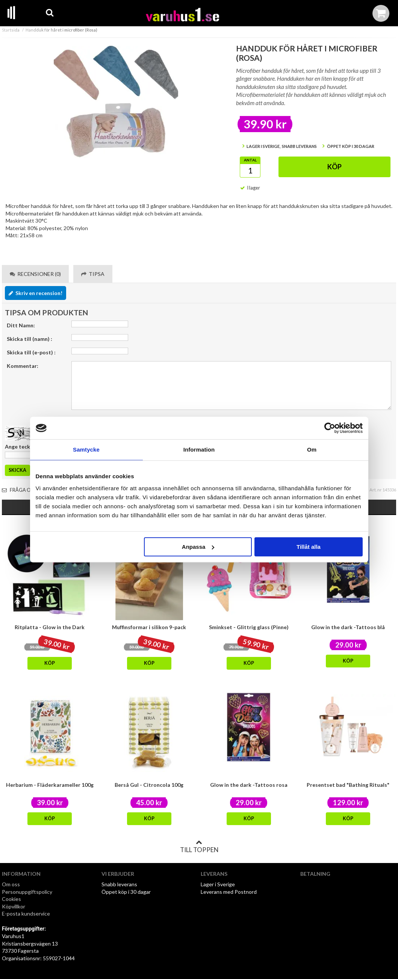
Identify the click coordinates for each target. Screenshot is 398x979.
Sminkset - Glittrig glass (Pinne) (249, 627)
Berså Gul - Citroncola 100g (149, 785)
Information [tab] (199, 449)
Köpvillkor (13, 906)
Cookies (11, 899)
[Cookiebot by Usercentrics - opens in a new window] (330, 428)
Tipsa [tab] (92, 274)
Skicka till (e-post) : (31, 352)
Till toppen (199, 846)
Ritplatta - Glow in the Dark (50, 627)
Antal (250, 160)
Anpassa (198, 547)
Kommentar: (22, 366)
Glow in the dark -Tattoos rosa (249, 785)
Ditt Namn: (21, 325)
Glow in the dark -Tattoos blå (348, 627)
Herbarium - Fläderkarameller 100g (50, 785)
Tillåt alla (309, 547)
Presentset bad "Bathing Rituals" (348, 785)
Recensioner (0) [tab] (35, 274)
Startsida (11, 29)
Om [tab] (311, 449)
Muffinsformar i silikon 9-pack (149, 627)
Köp (334, 167)
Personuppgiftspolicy (27, 892)
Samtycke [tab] (86, 449)
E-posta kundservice (26, 913)
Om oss (11, 884)
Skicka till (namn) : (29, 339)
